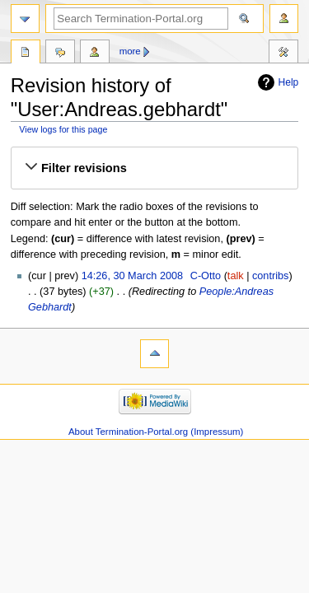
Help (289, 82)
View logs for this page (63, 129)
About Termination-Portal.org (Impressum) (155, 432)
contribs (270, 276)
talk (235, 276)
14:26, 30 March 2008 (132, 276)
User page (26, 53)
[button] (154, 168)
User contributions (95, 53)
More (130, 51)
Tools (283, 53)
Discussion (60, 53)
